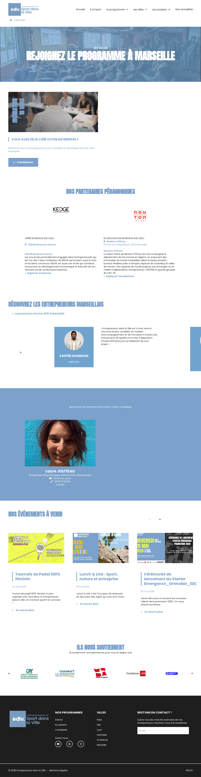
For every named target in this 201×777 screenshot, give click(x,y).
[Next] (20, 352)
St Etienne (102, 739)
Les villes (138, 9)
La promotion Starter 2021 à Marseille (38, 313)
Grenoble (102, 734)
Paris (99, 719)
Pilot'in (189, 770)
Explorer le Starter (38, 273)
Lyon (99, 729)
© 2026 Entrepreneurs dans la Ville (27, 770)
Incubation (61, 724)
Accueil (80, 9)
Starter (59, 719)
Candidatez (23, 162)
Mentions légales (58, 770)
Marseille (101, 744)
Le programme (115, 9)
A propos (95, 9)
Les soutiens (159, 9)
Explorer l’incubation (119, 276)
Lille (99, 724)
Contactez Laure (62, 478)
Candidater (61, 729)
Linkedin (60, 484)
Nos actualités (184, 9)
